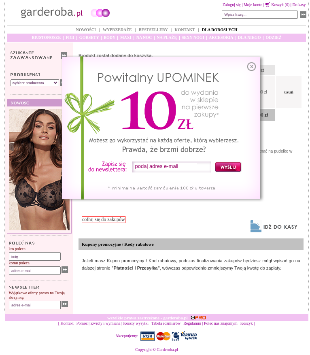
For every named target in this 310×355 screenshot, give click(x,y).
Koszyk (246, 323)
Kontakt (67, 323)
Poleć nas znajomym (221, 323)
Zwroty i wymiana (106, 323)
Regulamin (192, 323)
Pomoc (82, 323)
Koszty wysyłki (136, 323)
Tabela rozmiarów (165, 323)
